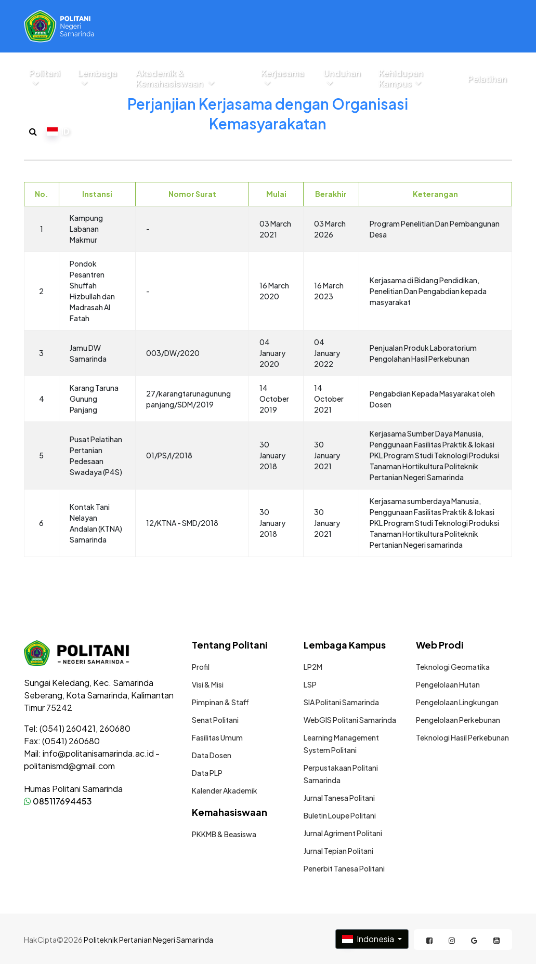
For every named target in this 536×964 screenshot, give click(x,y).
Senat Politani (215, 719)
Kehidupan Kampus (400, 78)
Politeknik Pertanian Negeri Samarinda (148, 939)
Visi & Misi (208, 684)
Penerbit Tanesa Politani (344, 868)
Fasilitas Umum (217, 737)
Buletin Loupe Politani (340, 815)
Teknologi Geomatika (453, 666)
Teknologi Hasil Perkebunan (462, 737)
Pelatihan (487, 79)
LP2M (313, 666)
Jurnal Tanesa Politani (339, 797)
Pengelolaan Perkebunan (458, 719)
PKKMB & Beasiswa (224, 834)
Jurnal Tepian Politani (338, 850)
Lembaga (97, 77)
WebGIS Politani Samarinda (350, 719)
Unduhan (342, 77)
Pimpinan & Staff (220, 702)
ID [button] (58, 131)
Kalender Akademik (224, 790)
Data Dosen (211, 755)
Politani (44, 77)
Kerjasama (282, 77)
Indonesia (369, 938)
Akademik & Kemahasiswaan (175, 78)
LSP (310, 684)
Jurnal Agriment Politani (343, 833)
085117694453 (58, 801)
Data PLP (207, 772)
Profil (201, 666)
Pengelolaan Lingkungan (457, 702)
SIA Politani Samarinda (341, 702)
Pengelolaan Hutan (448, 684)
